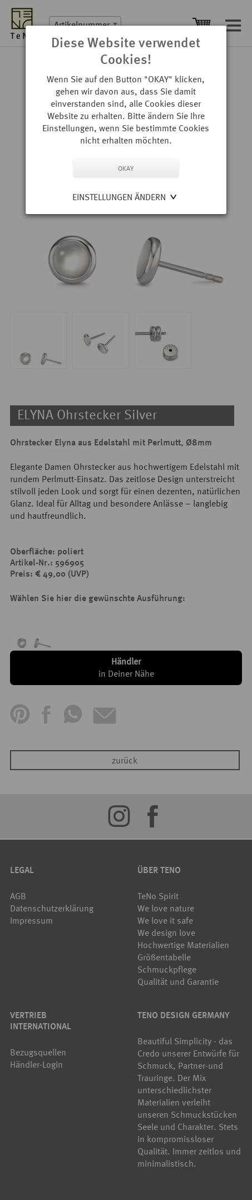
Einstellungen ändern (119, 197)
